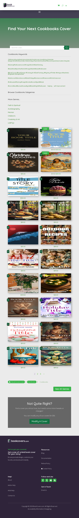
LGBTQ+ (11, 123)
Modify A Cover (39, 421)
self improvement (59, 86)
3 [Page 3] (40, 374)
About (10, 480)
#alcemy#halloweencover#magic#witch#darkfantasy (25, 65)
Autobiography (14, 109)
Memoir (11, 112)
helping (49, 86)
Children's (11, 116)
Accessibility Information (35, 509)
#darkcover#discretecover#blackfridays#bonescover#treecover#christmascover (34, 78)
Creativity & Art (14, 119)
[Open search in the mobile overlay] (39, 48)
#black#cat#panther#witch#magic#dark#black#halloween (27, 69)
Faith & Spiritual (14, 105)
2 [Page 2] (37, 374)
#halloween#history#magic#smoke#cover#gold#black (26, 82)
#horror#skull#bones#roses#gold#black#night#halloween (27, 86)
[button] (8, 130)
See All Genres (62, 389)
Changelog (47, 509)
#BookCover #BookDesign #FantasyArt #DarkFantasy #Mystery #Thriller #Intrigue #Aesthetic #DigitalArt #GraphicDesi (38, 73)
